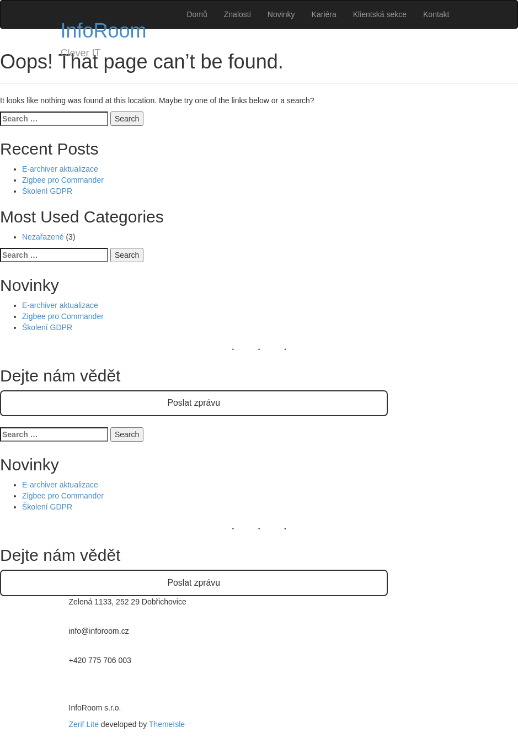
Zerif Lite (85, 724)
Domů (196, 14)
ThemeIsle (167, 724)
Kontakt (436, 14)
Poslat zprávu (194, 402)
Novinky (281, 14)
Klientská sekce (380, 14)
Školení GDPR (47, 191)
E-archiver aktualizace (60, 169)
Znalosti (237, 14)
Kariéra (324, 14)
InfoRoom (104, 30)
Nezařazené (43, 236)
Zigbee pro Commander (63, 180)
